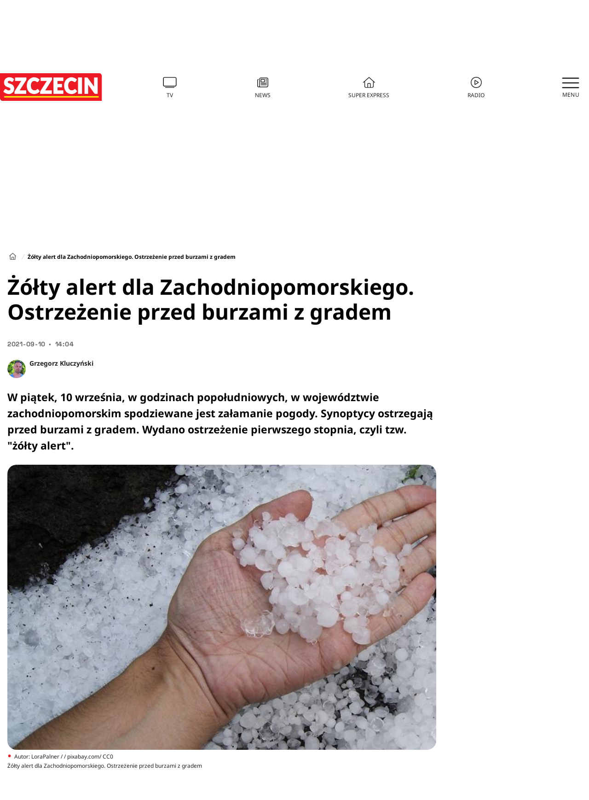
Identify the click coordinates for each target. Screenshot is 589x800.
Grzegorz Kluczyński (61, 363)
